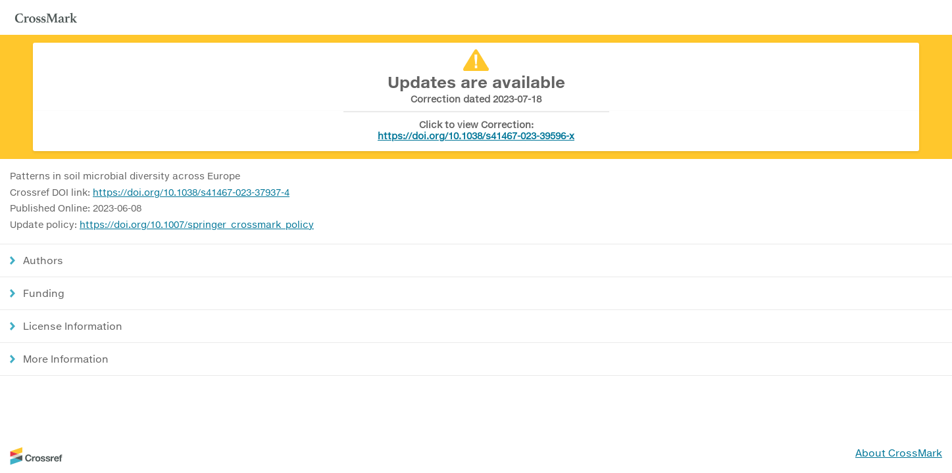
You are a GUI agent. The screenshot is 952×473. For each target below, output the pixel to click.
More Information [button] (66, 359)
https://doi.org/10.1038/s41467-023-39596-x (476, 135)
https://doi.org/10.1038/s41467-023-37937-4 (191, 192)
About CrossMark (898, 453)
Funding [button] (43, 293)
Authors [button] (43, 260)
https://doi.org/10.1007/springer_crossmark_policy (197, 224)
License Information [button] (72, 326)
